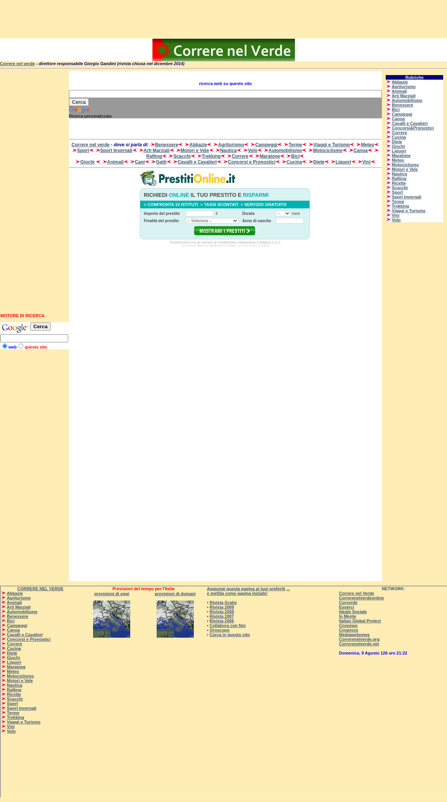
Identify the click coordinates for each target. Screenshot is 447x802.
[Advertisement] (223, 19)
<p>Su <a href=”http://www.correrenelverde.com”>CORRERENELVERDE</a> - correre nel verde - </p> (223, 49)
